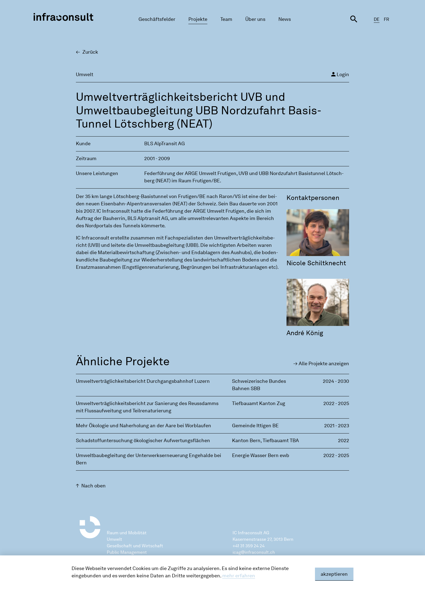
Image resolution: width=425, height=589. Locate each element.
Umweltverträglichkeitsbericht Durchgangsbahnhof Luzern (143, 381)
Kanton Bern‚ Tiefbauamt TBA (265, 441)
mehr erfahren (238, 576)
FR (386, 19)
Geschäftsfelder (157, 19)
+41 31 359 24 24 (249, 545)
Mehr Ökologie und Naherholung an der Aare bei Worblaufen (143, 426)
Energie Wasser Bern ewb (260, 455)
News (284, 19)
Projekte (197, 19)
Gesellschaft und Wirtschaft (135, 545)
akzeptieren (334, 574)
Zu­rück (90, 52)
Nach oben (93, 486)
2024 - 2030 (336, 381)
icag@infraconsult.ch (254, 552)
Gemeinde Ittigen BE (255, 426)
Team (226, 19)
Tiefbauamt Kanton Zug (258, 403)
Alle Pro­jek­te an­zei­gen (324, 364)
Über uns (255, 19)
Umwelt (114, 539)
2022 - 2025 (336, 403)
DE (376, 19)
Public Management (127, 552)
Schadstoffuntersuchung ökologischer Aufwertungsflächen (143, 441)
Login (339, 74)
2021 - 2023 (336, 426)
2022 (343, 441)
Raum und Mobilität (127, 532)
